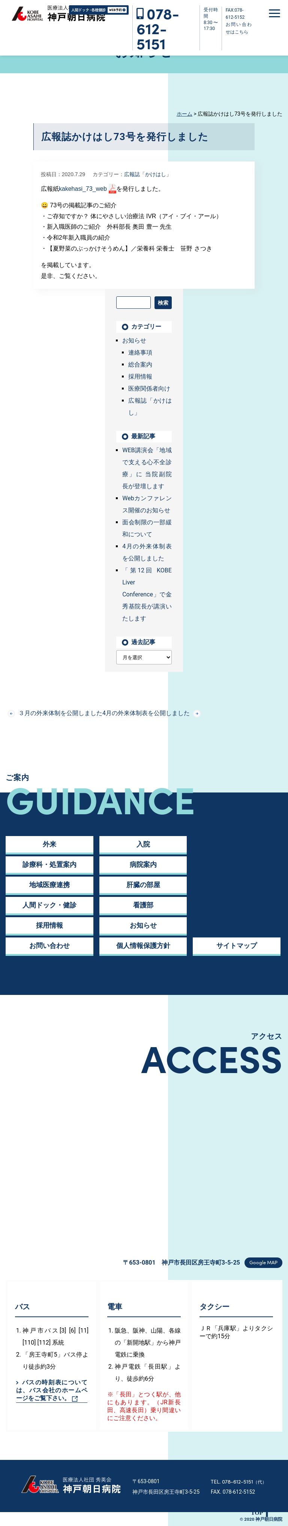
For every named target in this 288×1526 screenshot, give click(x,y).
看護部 (143, 905)
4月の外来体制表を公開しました (151, 713)
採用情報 (140, 376)
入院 (143, 844)
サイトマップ (236, 945)
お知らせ (134, 340)
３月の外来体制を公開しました (55, 713)
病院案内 (143, 864)
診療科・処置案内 (49, 864)
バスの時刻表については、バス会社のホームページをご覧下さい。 (51, 1390)
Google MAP (263, 1262)
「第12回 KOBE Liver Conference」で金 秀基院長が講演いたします (147, 594)
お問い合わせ (49, 945)
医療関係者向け (149, 388)
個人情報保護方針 (143, 945)
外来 (49, 844)
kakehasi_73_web (83, 189)
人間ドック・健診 (49, 905)
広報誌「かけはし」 (147, 174)
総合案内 (140, 364)
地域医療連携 (49, 885)
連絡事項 (140, 352)
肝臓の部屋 (143, 885)
